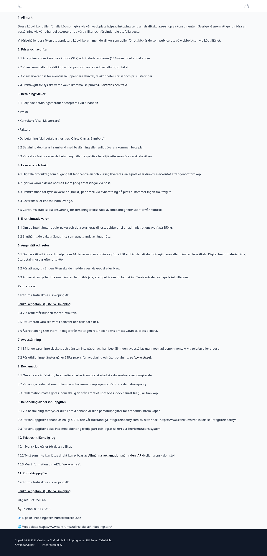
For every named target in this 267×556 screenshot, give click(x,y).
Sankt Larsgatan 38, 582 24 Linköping (44, 304)
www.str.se (142, 357)
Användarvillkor (24, 545)
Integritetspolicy (52, 545)
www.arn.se (71, 464)
